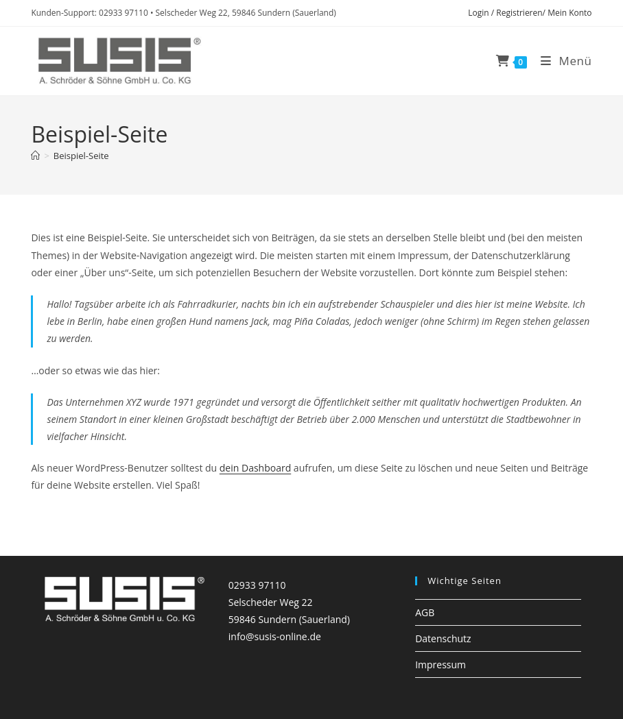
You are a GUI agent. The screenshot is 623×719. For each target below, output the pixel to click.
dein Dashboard (255, 467)
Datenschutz (443, 638)
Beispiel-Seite (81, 155)
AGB (424, 612)
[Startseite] (35, 155)
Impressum (440, 664)
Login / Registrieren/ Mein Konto (529, 13)
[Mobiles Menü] (561, 61)
